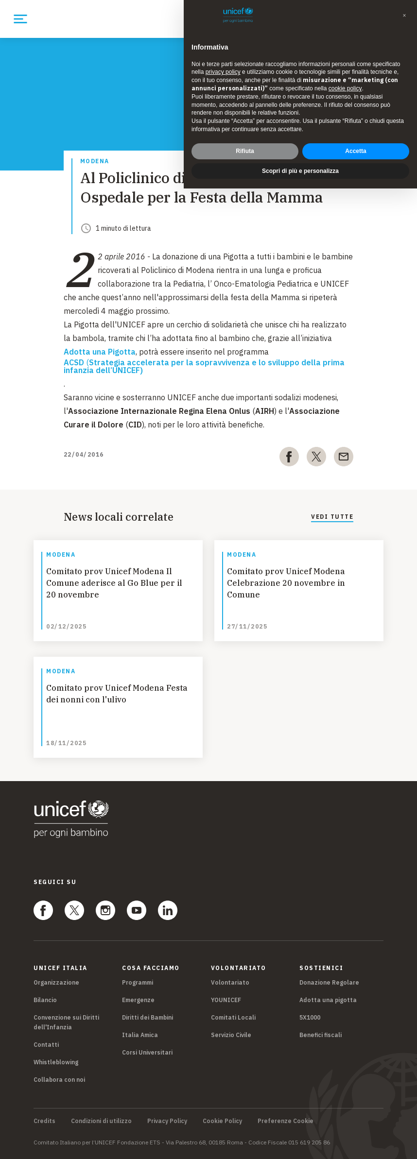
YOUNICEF (226, 1000)
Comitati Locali (233, 1017)
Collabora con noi (59, 1079)
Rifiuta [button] (245, 151)
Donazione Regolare (329, 982)
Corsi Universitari (147, 1052)
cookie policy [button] (345, 88)
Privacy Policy (167, 1121)
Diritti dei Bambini (147, 1017)
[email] (343, 458)
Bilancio (45, 1000)
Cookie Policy (222, 1121)
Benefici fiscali (320, 1035)
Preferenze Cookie (285, 1121)
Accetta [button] (355, 151)
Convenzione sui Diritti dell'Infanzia (66, 1022)
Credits (44, 1121)
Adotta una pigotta (328, 1000)
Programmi (137, 982)
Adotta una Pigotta (100, 352)
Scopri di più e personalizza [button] (300, 171)
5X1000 (309, 1017)
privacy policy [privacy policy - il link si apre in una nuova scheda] (223, 71)
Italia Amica (140, 1035)
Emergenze (138, 1000)
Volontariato (230, 982)
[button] (404, 15)
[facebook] (289, 458)
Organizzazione (56, 982)
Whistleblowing (56, 1062)
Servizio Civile (231, 1035)
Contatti (46, 1044)
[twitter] (316, 458)
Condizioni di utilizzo (101, 1121)
